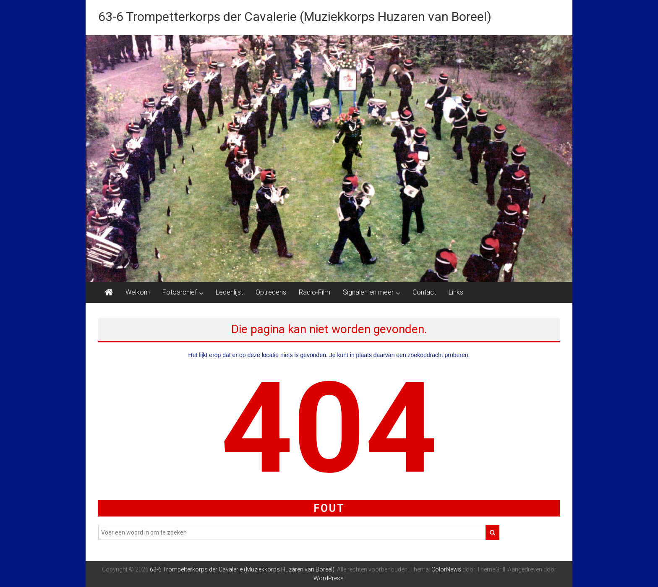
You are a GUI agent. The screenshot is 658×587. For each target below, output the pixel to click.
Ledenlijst (229, 292)
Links (456, 292)
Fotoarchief (179, 292)
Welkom (137, 292)
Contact (424, 292)
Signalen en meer (368, 292)
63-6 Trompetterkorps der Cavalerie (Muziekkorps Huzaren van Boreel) (294, 16)
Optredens (271, 292)
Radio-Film (314, 292)
